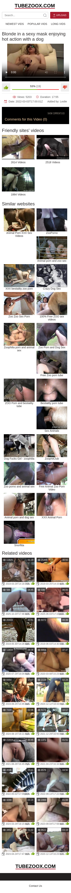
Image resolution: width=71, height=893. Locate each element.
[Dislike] (65, 87)
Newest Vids (15, 23)
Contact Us (35, 885)
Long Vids (58, 23)
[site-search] (44, 15)
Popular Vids (37, 23)
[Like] (6, 87)
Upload (59, 15)
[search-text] (25, 15)
